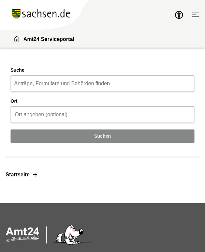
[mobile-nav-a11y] (179, 15)
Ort (14, 101)
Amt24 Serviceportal (43, 38)
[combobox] (102, 83)
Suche (17, 70)
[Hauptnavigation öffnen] (195, 15)
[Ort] (102, 114)
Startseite (18, 174)
